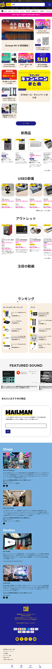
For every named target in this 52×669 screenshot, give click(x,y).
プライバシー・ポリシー (8, 651)
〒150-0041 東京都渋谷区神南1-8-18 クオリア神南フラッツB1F (17, 592)
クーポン (22, 11)
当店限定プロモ (35, 11)
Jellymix (36, 156)
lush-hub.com (6, 595)
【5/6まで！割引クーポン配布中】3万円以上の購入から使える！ (26, 14)
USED (9, 11)
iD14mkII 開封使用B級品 (22, 241)
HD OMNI (22, 201)
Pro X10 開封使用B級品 (36, 241)
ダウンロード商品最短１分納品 (14, 8)
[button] (17, 301)
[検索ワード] (28, 4)
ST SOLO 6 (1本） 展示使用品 (8, 242)
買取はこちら (39, 210)
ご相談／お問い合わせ (8, 659)
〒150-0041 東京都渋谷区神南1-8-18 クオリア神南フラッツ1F (17, 480)
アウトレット (16, 11)
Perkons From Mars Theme (15, 384)
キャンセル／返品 (7, 655)
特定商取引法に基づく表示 (9, 649)
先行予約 (28, 11)
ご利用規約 (5, 653)
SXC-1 (17, 154)
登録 (8, 431)
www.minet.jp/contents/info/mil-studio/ (12, 561)
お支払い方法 (6, 657)
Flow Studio (5, 154)
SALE (5, 11)
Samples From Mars (5, 384)
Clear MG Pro (8, 201)
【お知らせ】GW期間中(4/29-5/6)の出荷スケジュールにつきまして (26, 1)
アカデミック (49, 11)
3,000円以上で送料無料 (27, 8)
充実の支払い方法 (37, 8)
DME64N (36, 201)
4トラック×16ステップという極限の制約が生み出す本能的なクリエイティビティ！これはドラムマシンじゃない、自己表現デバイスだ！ (20, 387)
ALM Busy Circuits (42, 384)
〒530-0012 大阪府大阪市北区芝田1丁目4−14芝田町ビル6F (16, 517)
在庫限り (42, 11)
